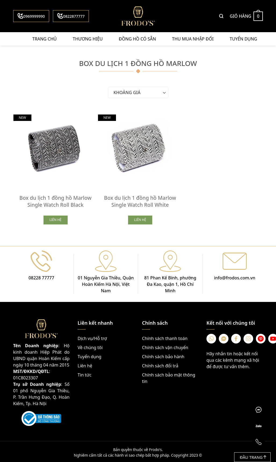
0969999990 (31, 16)
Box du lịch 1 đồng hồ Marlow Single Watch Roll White (138, 200)
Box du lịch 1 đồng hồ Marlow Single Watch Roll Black (55, 200)
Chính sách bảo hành (163, 355)
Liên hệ (85, 364)
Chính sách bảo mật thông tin (168, 377)
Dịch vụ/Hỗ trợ (92, 337)
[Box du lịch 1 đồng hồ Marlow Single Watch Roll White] (138, 147)
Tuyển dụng (243, 39)
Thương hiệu (88, 39)
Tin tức (84, 373)
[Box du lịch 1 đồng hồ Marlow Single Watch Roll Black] (54, 147)
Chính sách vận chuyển (165, 346)
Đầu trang (253, 457)
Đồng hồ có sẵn (137, 39)
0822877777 (71, 16)
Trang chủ (44, 39)
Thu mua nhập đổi (193, 39)
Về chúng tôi (90, 346)
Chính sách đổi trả (160, 364)
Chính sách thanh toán (164, 337)
